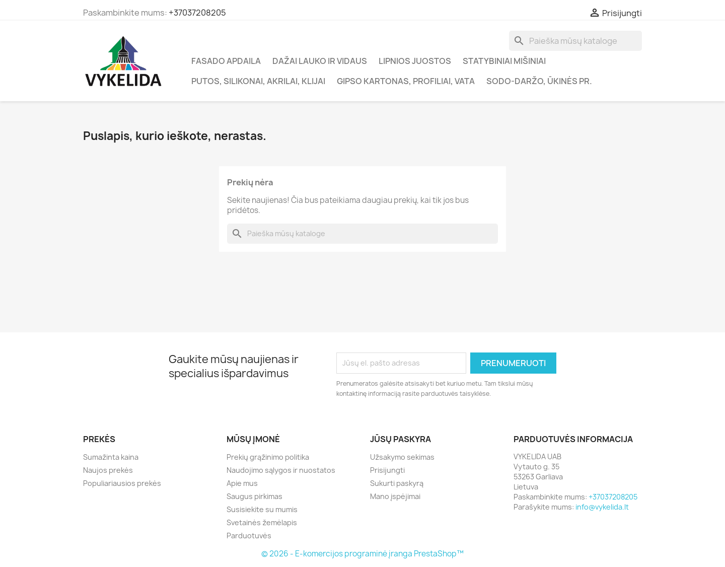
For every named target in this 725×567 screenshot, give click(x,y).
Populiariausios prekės (122, 483)
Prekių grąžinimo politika (268, 457)
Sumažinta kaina (110, 457)
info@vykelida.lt (602, 507)
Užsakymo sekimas (402, 457)
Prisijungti (387, 470)
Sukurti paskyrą (396, 483)
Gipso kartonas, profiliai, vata (406, 81)
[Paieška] (575, 41)
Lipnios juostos (415, 60)
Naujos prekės (108, 470)
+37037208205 (197, 12)
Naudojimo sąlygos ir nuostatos (281, 470)
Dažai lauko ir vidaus (319, 60)
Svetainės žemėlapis (262, 522)
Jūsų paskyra (400, 439)
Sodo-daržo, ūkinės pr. (539, 81)
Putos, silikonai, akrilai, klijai (258, 81)
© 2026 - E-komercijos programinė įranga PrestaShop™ (362, 553)
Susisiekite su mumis (262, 509)
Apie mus (242, 483)
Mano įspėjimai (395, 496)
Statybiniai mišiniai (504, 60)
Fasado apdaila (226, 60)
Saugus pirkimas (254, 496)
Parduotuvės (249, 535)
